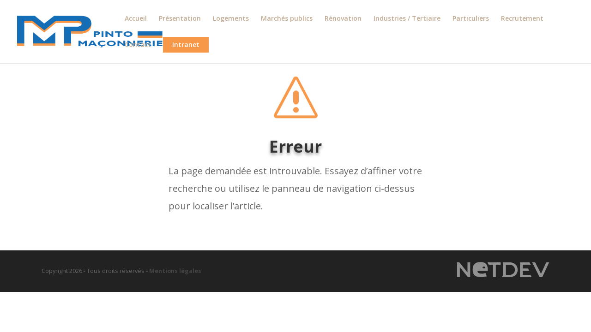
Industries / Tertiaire (407, 19)
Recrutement (522, 19)
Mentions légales (175, 271)
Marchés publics (287, 19)
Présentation (180, 19)
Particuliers (470, 19)
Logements (231, 19)
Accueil (136, 19)
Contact (138, 45)
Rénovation (343, 19)
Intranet (185, 44)
